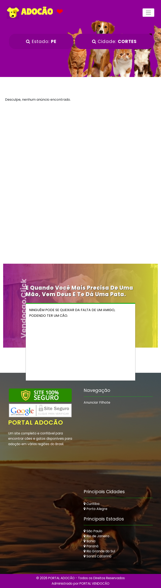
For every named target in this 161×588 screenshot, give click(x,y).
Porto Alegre (95, 508)
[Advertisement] (80, 141)
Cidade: (114, 41)
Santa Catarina (97, 556)
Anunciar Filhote (97, 402)
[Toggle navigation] (148, 12)
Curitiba (91, 503)
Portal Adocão (35, 422)
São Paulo (93, 531)
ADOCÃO (30, 12)
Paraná (91, 546)
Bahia (89, 541)
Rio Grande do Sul (99, 551)
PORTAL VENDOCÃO (94, 583)
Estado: (41, 41)
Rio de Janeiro (96, 536)
